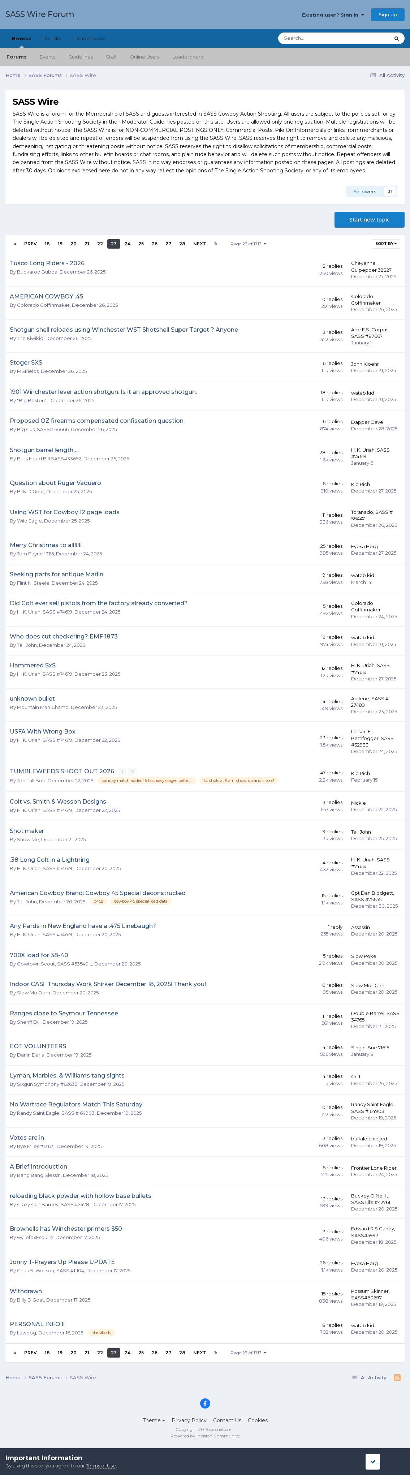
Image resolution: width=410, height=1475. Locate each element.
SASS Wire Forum (39, 14)
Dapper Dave (367, 422)
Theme (154, 1420)
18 (47, 243)
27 (168, 243)
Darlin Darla (30, 1054)
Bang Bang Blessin (39, 1175)
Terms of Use (101, 1465)
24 (127, 243)
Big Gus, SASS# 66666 (43, 429)
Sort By (386, 243)
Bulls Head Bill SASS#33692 (49, 458)
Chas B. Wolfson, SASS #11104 (50, 1270)
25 (141, 243)
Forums (17, 57)
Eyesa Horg (364, 546)
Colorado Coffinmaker (43, 305)
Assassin (360, 927)
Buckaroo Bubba (37, 272)
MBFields (28, 371)
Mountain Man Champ (43, 707)
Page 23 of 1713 (248, 243)
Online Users (144, 57)
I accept (382, 1461)
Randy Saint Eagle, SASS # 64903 (56, 1112)
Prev (30, 243)
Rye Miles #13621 (36, 1146)
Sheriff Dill (28, 1021)
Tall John (27, 645)
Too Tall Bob (31, 780)
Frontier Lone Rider (374, 1167)
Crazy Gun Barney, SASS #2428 (53, 1204)
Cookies (258, 1420)
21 (87, 243)
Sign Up (388, 14)
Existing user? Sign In (333, 15)
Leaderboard (188, 57)
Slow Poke (363, 956)
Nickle (358, 802)
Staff (111, 57)
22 (100, 243)
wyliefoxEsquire (35, 1237)
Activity (52, 38)
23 (114, 243)
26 (154, 243)
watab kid (362, 393)
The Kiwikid (30, 338)
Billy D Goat (30, 491)
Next (199, 243)
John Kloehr (365, 364)
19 (60, 243)
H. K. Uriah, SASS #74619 (44, 612)
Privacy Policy (189, 1420)
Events (47, 57)
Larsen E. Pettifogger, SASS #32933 (372, 737)
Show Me (28, 839)
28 (182, 243)
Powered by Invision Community (205, 1435)
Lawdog (26, 1332)
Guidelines (80, 57)
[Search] (314, 38)
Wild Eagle (29, 521)
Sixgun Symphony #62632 (47, 1084)
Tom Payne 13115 (35, 553)
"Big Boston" (31, 400)
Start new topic (369, 219)
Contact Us (227, 1420)
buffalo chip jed (369, 1138)
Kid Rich (360, 484)
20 (73, 243)
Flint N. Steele (33, 583)
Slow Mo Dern (33, 992)
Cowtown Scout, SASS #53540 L (54, 963)
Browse (21, 41)
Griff (356, 1076)
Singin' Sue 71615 (370, 1047)
